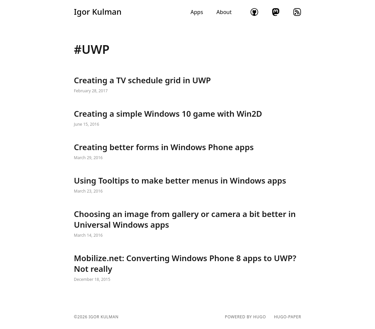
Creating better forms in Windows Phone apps (187, 152)
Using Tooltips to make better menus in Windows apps (187, 185)
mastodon (276, 12)
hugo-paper (287, 317)
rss (297, 12)
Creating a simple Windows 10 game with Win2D (187, 118)
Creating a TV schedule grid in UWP (187, 85)
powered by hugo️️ (245, 317)
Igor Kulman (98, 11)
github (254, 12)
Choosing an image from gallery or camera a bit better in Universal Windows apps (187, 224)
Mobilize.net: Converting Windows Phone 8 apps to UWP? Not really (187, 268)
